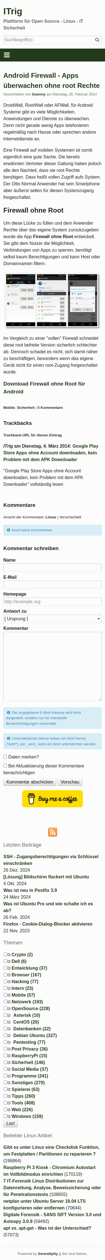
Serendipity (48, 1254)
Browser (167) (26, 974)
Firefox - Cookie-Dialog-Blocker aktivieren (47, 924)
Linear (50, 517)
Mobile (9, 407)
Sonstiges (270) (28, 1082)
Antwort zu (15, 611)
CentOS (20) (26, 1022)
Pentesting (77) (29, 1042)
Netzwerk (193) (27, 1001)
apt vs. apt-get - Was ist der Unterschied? (47, 1228)
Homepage (14, 594)
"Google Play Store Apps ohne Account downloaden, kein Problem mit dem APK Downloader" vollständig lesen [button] (43, 477)
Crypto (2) (22, 954)
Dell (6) (18, 961)
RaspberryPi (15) (29, 1055)
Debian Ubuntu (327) (35, 1035)
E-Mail (10, 577)
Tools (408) (23, 1102)
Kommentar (15, 628)
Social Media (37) (29, 1069)
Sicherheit (25, 407)
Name (9, 560)
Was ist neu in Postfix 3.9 (30, 890)
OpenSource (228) (30, 1008)
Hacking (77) (24, 981)
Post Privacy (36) (29, 1049)
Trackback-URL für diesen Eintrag (32, 435)
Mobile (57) (23, 995)
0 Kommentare (50, 407)
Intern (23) (22, 988)
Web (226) (21, 1109)
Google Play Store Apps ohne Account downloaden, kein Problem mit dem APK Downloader (50, 453)
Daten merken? (23, 757)
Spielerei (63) (25, 1089)
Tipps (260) (23, 1096)
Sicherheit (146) (28, 1062)
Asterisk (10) (26, 1015)
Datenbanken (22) (31, 1028)
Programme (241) (29, 1076)
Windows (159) (27, 1116)
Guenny (38, 94)
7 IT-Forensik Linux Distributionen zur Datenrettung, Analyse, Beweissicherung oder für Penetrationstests (52, 1188)
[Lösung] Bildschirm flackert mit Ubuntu (46, 876)
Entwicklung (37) (29, 968)
